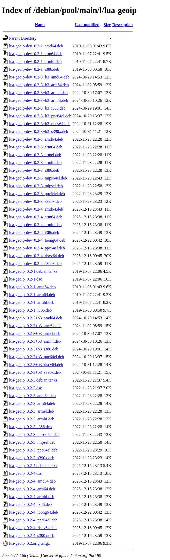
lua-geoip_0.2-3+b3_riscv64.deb (36, 364)
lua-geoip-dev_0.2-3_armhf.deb (35, 162)
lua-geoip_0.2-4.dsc (25, 473)
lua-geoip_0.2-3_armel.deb (31, 411)
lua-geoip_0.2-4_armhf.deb (31, 496)
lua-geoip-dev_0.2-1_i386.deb (34, 69)
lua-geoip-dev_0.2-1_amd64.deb (36, 46)
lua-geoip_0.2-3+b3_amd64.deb (35, 318)
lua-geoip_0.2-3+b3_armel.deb (34, 333)
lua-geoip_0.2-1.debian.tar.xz (33, 271)
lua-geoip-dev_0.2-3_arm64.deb (35, 147)
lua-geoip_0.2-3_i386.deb (30, 427)
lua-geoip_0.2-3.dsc (25, 388)
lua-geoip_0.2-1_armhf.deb (31, 302)
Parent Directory (22, 38)
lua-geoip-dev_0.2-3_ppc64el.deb (37, 193)
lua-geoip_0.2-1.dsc (25, 279)
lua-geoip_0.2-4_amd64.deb (32, 481)
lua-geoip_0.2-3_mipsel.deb (32, 442)
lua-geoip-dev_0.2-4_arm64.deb (35, 217)
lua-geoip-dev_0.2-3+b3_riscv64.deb (39, 123)
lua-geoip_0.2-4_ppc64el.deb (33, 520)
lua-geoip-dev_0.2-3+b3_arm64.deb (39, 85)
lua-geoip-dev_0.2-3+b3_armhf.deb (38, 100)
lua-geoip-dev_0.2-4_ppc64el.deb (37, 248)
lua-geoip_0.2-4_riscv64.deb (33, 528)
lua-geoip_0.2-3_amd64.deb (32, 395)
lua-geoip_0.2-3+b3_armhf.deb (35, 341)
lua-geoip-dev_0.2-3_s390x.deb (35, 201)
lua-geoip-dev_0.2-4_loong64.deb (37, 240)
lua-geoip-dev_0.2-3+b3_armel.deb (38, 92)
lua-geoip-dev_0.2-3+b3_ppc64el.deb (40, 116)
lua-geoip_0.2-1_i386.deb (30, 310)
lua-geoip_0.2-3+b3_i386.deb (33, 349)
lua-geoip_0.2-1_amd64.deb (32, 287)
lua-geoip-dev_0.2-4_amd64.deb (36, 209)
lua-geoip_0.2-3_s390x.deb (31, 458)
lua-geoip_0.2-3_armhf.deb (31, 419)
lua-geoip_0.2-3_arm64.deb (32, 403)
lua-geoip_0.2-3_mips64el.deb (34, 434)
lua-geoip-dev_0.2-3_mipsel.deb (36, 186)
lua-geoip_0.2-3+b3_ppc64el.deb (36, 357)
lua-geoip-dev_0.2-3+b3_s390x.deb (38, 131)
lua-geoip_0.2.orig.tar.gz (29, 543)
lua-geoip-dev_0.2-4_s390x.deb (35, 263)
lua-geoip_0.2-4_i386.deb (30, 504)
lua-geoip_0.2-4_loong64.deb (33, 512)
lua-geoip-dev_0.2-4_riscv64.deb (36, 256)
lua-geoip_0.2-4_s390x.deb (31, 535)
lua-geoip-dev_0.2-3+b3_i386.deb (37, 108)
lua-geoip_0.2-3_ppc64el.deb (33, 450)
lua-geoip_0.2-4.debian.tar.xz (33, 465)
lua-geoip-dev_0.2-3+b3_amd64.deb (39, 77)
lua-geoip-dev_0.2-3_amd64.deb (36, 139)
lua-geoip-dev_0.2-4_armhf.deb (35, 224)
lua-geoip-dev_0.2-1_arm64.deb (35, 54)
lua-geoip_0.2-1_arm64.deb (32, 294)
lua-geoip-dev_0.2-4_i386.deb (34, 232)
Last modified (87, 25)
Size (107, 25)
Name (40, 25)
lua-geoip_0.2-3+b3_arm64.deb (35, 326)
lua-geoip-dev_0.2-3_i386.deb (34, 170)
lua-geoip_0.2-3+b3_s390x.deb (35, 372)
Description (122, 25)
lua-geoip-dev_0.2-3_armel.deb (35, 155)
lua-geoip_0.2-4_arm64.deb (32, 489)
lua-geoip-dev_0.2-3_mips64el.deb (38, 178)
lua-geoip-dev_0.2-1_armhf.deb (35, 61)
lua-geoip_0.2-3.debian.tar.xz (33, 380)
